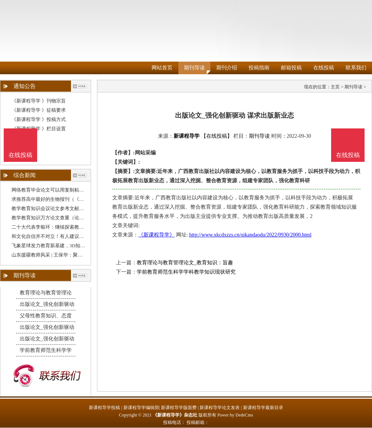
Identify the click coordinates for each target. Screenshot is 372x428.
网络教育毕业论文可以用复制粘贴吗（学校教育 (62, 190)
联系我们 (356, 68)
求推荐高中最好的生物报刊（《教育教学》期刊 (62, 199)
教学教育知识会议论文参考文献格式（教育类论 (62, 208)
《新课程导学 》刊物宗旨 (39, 101)
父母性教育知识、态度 (46, 315)
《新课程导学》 (156, 235)
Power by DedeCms (235, 415)
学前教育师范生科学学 (46, 350)
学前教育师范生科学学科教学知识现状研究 (186, 272)
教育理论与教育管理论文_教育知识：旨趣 (185, 262)
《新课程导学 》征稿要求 (39, 110)
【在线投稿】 (216, 136)
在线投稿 (323, 68)
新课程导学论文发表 (220, 407)
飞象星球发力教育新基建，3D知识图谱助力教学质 (65, 245)
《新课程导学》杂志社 (175, 415)
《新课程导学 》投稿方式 (39, 119)
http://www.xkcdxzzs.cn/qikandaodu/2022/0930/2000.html (250, 235)
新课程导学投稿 (104, 407)
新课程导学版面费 (179, 407)
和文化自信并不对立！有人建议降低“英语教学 (61, 236)
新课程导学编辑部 (141, 407)
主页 (335, 86)
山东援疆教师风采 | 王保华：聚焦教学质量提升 (61, 255)
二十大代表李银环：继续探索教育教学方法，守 (62, 227)
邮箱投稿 (291, 68)
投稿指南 (259, 68)
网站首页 (162, 68)
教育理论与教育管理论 (46, 292)
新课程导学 (187, 136)
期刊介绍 (226, 68)
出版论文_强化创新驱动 (47, 304)
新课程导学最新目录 (263, 407)
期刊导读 (194, 68)
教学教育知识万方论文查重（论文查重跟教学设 (62, 217)
